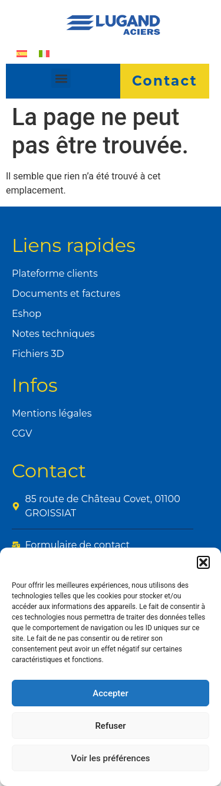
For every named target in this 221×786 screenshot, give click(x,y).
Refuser (110, 725)
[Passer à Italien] (44, 53)
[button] (203, 562)
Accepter (110, 693)
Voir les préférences (110, 758)
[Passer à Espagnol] (22, 53)
